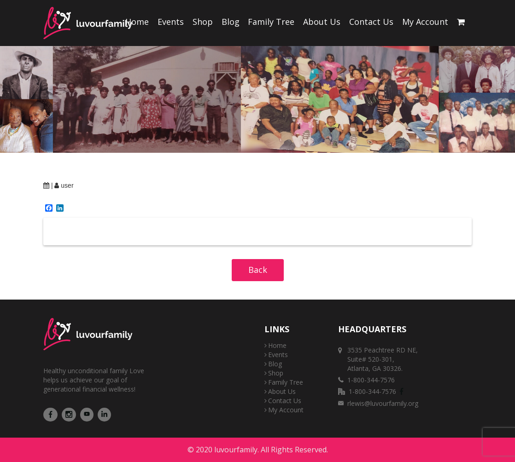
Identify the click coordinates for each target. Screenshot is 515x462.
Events (171, 21)
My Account (425, 21)
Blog (231, 21)
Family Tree (271, 21)
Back (257, 269)
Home (137, 21)
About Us (321, 21)
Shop (203, 21)
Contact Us (371, 21)
